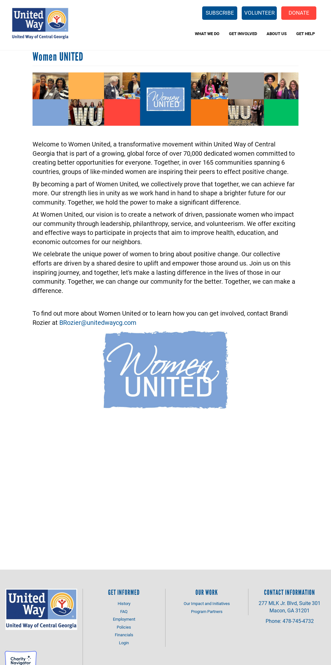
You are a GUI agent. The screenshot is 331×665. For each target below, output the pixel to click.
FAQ (124, 611)
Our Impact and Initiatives (207, 603)
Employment (124, 619)
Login (124, 643)
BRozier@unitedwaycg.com (97, 322)
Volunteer (259, 12)
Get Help (305, 33)
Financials (124, 635)
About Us (277, 33)
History (124, 603)
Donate (299, 12)
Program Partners (207, 611)
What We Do (207, 33)
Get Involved (243, 33)
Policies (124, 627)
